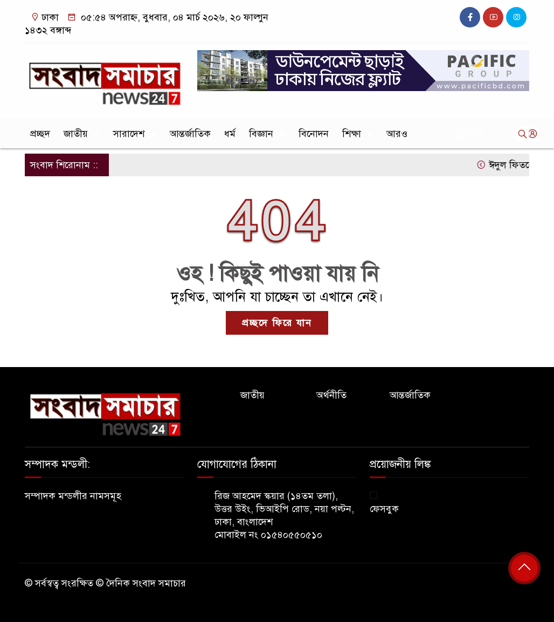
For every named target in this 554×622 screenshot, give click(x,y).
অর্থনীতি (331, 395)
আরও (396, 134)
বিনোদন (314, 134)
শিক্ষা (351, 134)
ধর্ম (230, 134)
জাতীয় (76, 134)
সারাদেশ (128, 134)
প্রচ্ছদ (40, 134)
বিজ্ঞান (261, 134)
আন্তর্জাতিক (190, 134)
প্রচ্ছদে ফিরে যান (277, 323)
